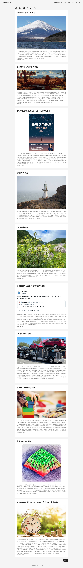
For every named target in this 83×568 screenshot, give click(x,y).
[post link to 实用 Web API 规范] (41, 468)
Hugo (45, 565)
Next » (65, 560)
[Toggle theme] (10, 2)
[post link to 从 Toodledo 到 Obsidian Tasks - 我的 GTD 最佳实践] (41, 528)
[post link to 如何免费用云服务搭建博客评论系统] (41, 306)
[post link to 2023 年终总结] (41, 252)
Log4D (6, 2)
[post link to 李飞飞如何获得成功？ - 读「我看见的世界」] (41, 138)
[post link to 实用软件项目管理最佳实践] (41, 85)
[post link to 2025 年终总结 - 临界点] (41, 36)
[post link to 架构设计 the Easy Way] (41, 411)
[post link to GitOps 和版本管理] (41, 357)
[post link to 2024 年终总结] (41, 196)
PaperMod (49, 565)
